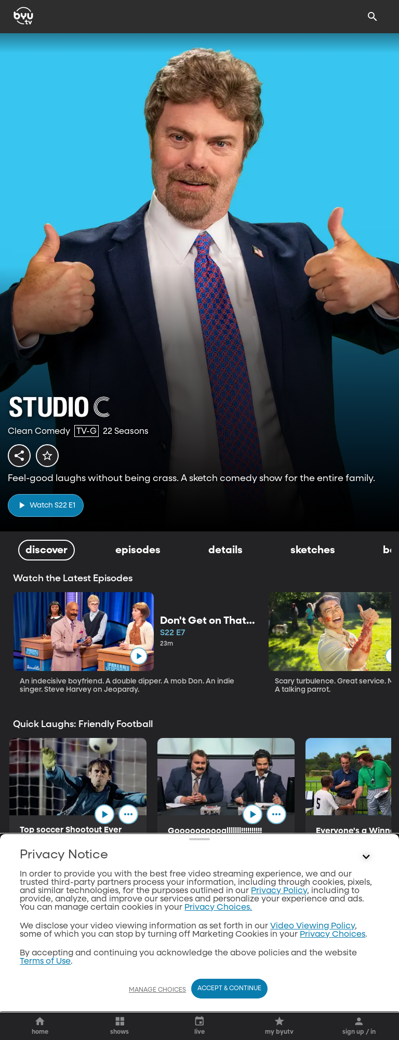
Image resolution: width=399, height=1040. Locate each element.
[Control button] (366, 864)
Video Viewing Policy (312, 932)
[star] (47, 455)
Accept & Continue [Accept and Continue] (229, 995)
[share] (19, 455)
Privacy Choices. (218, 914)
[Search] (372, 16)
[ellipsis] (128, 814)
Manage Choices (157, 996)
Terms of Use (45, 968)
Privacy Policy (279, 897)
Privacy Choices (332, 941)
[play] (46, 505)
